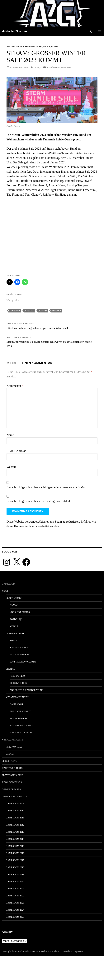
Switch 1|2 (16, 619)
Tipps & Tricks (18, 683)
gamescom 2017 (15, 860)
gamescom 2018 (15, 867)
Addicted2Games (14, 31)
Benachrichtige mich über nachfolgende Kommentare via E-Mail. (47, 487)
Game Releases (11, 789)
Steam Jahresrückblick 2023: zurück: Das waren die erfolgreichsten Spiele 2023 (52, 341)
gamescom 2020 (15, 881)
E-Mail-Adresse (16, 451)
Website (11, 466)
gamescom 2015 (15, 846)
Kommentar (15, 385)
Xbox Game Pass (12, 782)
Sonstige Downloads (23, 661)
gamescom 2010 (15, 810)
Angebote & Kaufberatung (24, 46)
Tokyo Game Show (21, 732)
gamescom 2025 (15, 917)
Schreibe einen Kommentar (59, 67)
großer (15, 310)
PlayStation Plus (12, 775)
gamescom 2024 (15, 909)
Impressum (79, 951)
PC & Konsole (14, 746)
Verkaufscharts (12, 739)
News (46, 46)
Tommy (36, 67)
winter (56, 310)
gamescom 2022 (15, 895)
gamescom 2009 (15, 803)
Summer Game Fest (21, 725)
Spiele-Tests (9, 761)
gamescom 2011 (15, 817)
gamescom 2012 (15, 824)
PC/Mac (55, 46)
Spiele (13, 640)
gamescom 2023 (15, 902)
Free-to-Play (18, 676)
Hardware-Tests (12, 768)
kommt (29, 310)
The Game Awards (20, 711)
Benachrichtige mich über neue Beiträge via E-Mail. (39, 501)
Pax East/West (18, 718)
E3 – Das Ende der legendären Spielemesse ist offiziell (52, 325)
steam (43, 310)
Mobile (14, 626)
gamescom (8, 583)
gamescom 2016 (15, 853)
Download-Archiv (17, 633)
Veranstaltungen (17, 697)
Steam (10, 754)
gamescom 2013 (15, 832)
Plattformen (14, 598)
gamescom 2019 (15, 874)
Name (10, 435)
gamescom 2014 (15, 839)
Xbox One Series (20, 612)
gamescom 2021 (15, 888)
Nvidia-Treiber (19, 647)
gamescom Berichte (14, 796)
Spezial (10, 668)
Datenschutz (66, 951)
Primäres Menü (99, 31)
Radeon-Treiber (20, 654)
